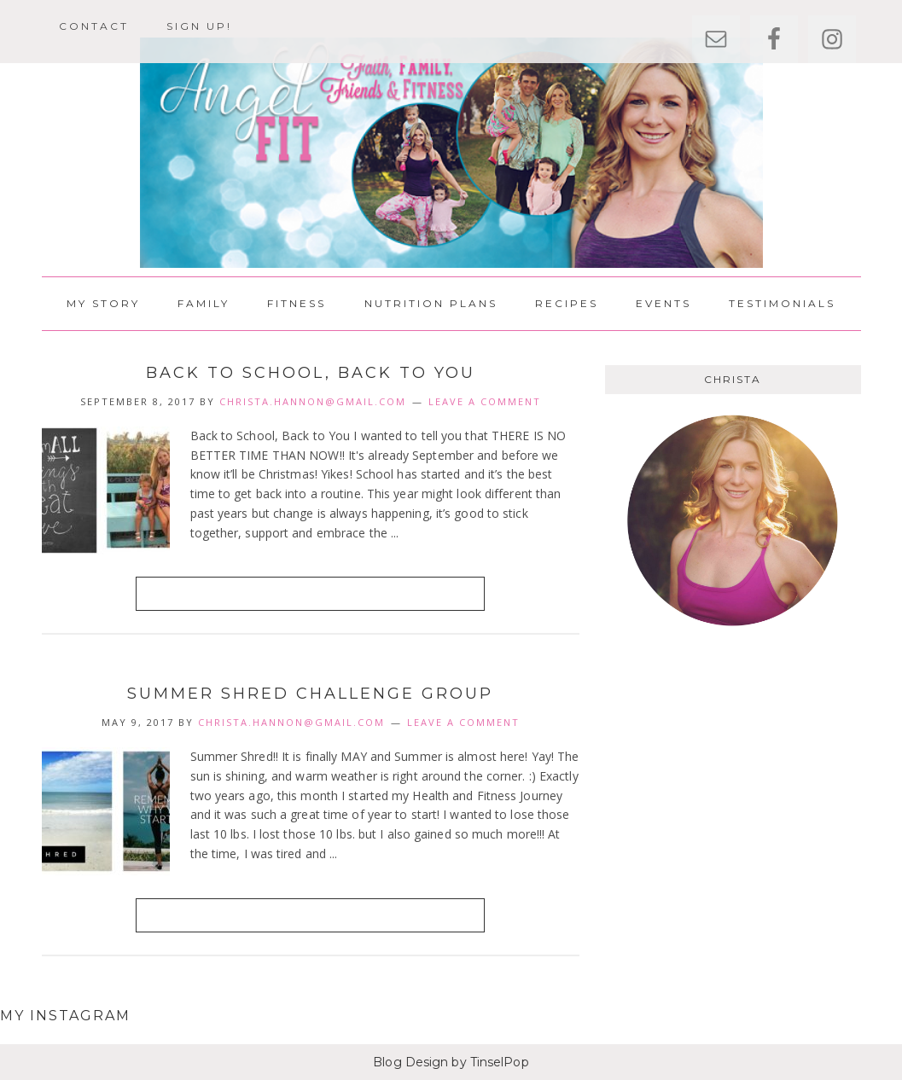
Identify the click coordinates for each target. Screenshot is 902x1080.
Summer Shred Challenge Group (310, 693)
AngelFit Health (451, 153)
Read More (310, 593)
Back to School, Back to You (310, 372)
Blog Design (410, 1062)
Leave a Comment (484, 401)
